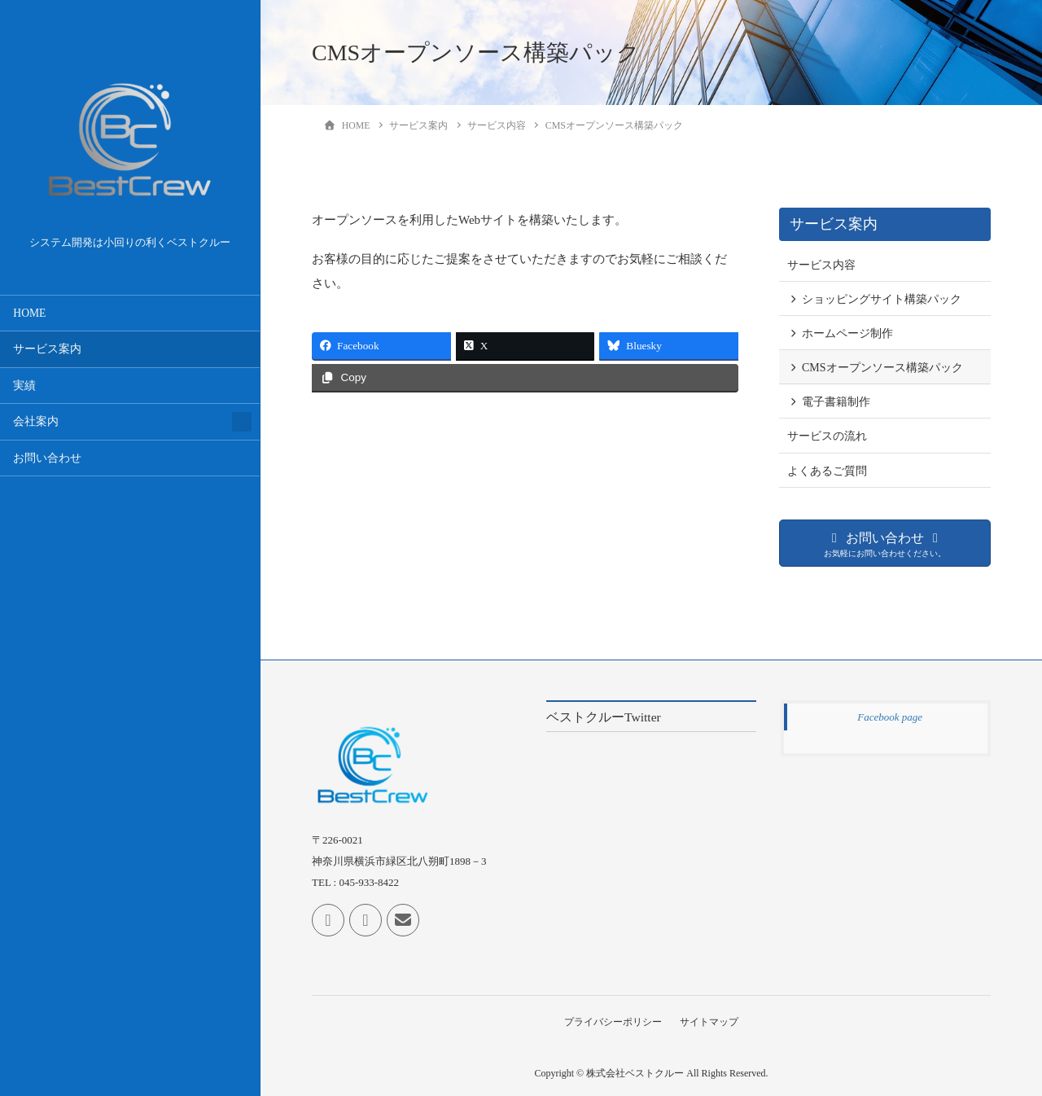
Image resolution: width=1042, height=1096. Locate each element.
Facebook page (889, 717)
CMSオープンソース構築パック (882, 368)
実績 (24, 385)
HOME (29, 313)
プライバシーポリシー (611, 1021)
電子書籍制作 (836, 402)
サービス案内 (47, 349)
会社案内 (36, 421)
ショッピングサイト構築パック (881, 299)
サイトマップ (710, 1021)
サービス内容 (821, 265)
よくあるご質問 (827, 471)
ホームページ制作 (847, 333)
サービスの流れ (827, 436)
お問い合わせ (47, 458)
